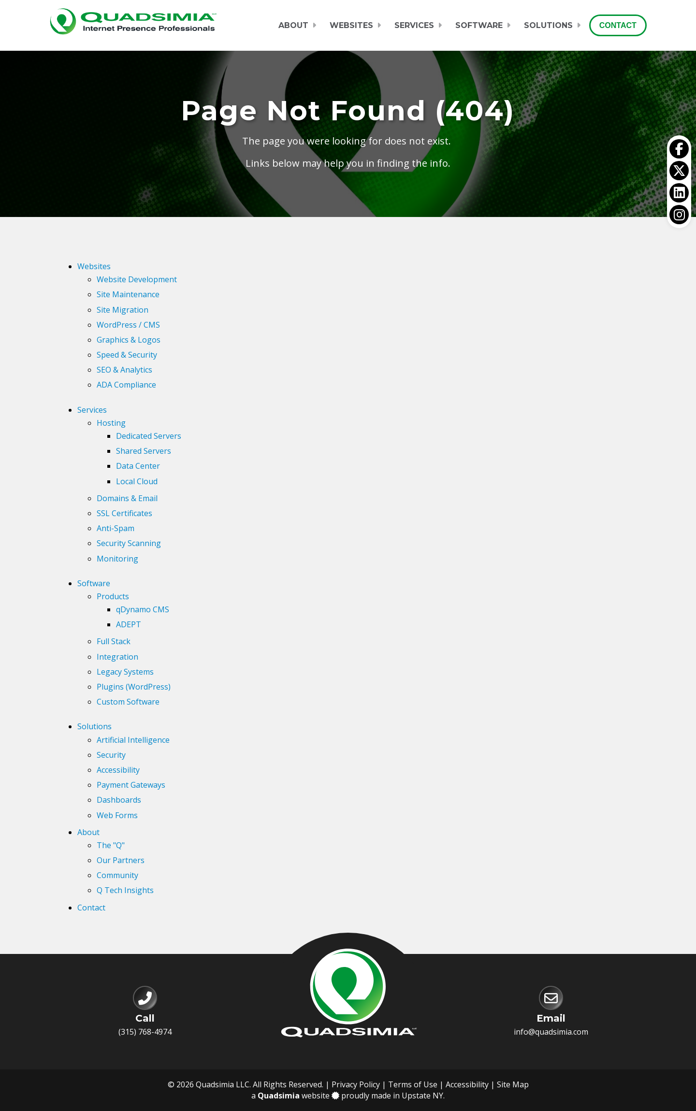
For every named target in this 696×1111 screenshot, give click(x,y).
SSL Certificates (124, 513)
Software (479, 25)
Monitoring (117, 558)
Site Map (513, 1084)
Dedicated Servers (148, 436)
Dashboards (119, 799)
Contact (618, 25)
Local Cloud (137, 481)
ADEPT (128, 624)
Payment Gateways (131, 784)
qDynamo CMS (142, 609)
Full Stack (113, 641)
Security (111, 755)
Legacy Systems (125, 671)
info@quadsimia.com (551, 1031)
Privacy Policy (356, 1084)
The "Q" (111, 845)
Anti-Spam (115, 528)
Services (414, 25)
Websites (351, 25)
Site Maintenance (128, 294)
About (293, 25)
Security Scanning (129, 543)
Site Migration (122, 309)
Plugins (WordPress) (134, 686)
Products (113, 596)
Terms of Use (412, 1084)
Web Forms (117, 815)
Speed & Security (127, 354)
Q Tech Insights (125, 890)
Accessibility (118, 770)
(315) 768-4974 (145, 1031)
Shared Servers (143, 451)
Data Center (138, 466)
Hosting (111, 423)
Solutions (548, 25)
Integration (117, 656)
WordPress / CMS (128, 324)
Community (117, 875)
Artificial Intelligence (133, 740)
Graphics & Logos (128, 339)
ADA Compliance (126, 384)
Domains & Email (127, 498)
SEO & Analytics (124, 369)
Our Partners (121, 860)
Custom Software (128, 701)
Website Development (137, 279)
